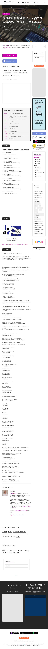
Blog (36, 165)
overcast (6, 75)
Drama (41, 233)
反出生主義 (23, 29)
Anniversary (37, 203)
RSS (18, 75)
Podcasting (39, 176)
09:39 (5, 120)
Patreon (38, 178)
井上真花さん (7, 47)
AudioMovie (37, 229)
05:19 (5, 116)
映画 (42, 225)
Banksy (36, 209)
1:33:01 (5, 136)
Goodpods (6, 79)
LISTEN (5, 70)
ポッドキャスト (38, 197)
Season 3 (6, 14)
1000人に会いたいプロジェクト (21, 510)
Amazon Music (7, 73)
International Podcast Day (38, 214)
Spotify (16, 70)
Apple (10, 70)
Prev (4, 544)
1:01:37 (5, 131)
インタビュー (37, 195)
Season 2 (38, 161)
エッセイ (38, 169)
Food (41, 209)
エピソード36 (5, 29)
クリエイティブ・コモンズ (21, 644)
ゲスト (28, 29)
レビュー (38, 171)
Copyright (37, 231)
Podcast (37, 157)
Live (36, 2)
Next (4, 549)
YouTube (23, 70)
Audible (14, 72)
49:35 (5, 129)
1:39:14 (5, 138)
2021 (36, 227)
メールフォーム (9, 55)
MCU (41, 193)
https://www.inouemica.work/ (16, 515)
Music (36, 199)
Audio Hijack (40, 207)
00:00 (5, 113)
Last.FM (39, 249)
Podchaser (13, 79)
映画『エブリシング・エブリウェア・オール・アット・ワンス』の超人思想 (16, 552)
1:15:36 (5, 133)
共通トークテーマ (38, 223)
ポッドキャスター (38, 221)
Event (36, 205)
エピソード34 (5, 45)
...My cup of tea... (8, 2)
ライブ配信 (37, 201)
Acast (13, 75)
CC (42, 229)
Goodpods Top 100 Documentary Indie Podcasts (39, 149)
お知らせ (38, 167)
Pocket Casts (22, 72)
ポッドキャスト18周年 (9, 546)
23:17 (5, 126)
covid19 (36, 233)
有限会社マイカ (13, 493)
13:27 (5, 124)
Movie (36, 191)
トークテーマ (37, 219)
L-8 (40, 205)
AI (35, 207)
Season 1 (38, 159)
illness (36, 212)
